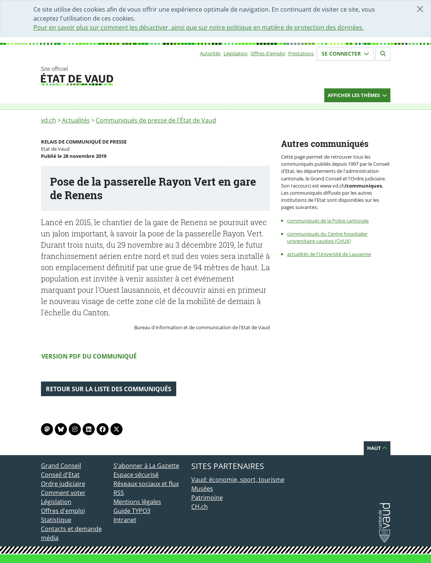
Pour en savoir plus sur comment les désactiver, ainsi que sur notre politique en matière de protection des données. (198, 27)
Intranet (124, 520)
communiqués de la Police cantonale (328, 220)
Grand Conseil (61, 466)
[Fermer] (420, 9)
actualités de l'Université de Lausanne (329, 254)
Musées (202, 488)
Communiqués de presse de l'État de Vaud (156, 120)
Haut (377, 448)
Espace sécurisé (136, 475)
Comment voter (63, 493)
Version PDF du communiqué (89, 356)
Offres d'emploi (268, 53)
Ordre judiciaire (63, 484)
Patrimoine (207, 497)
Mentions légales (137, 502)
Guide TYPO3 (131, 511)
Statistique (56, 520)
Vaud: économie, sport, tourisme (237, 479)
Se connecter (345, 53)
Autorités (210, 53)
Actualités (76, 120)
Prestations (301, 53)
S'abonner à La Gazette (146, 466)
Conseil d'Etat (60, 475)
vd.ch (48, 120)
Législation (236, 53)
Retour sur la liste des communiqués (108, 389)
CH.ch (199, 506)
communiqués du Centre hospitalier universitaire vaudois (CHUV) (327, 237)
